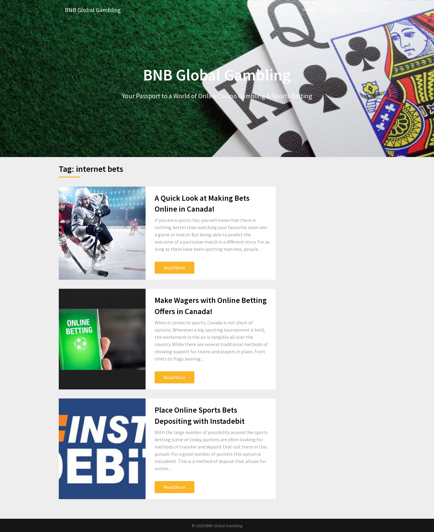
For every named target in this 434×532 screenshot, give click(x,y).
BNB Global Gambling (93, 10)
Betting (335, 10)
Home (308, 10)
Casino (362, 10)
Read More (174, 268)
